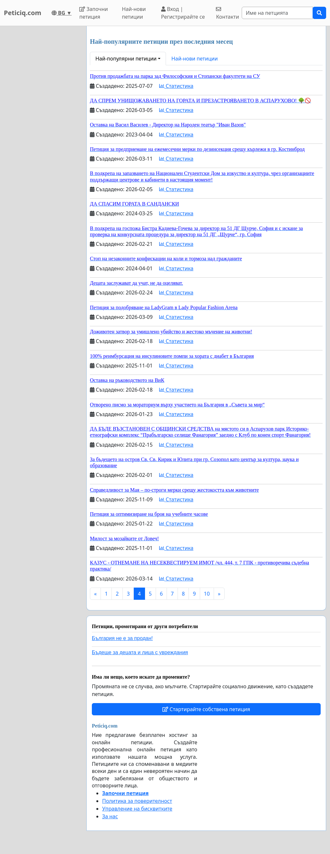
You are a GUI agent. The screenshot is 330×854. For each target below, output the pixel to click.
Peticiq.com (22, 12)
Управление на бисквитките (137, 808)
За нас (110, 816)
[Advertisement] (41, 122)
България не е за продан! (122, 638)
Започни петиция (93, 12)
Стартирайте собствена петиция (206, 709)
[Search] (277, 13)
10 (207, 593)
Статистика (176, 85)
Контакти (227, 13)
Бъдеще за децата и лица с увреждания (140, 652)
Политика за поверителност (137, 800)
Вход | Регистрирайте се (183, 12)
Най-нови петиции (134, 12)
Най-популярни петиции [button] (126, 58)
